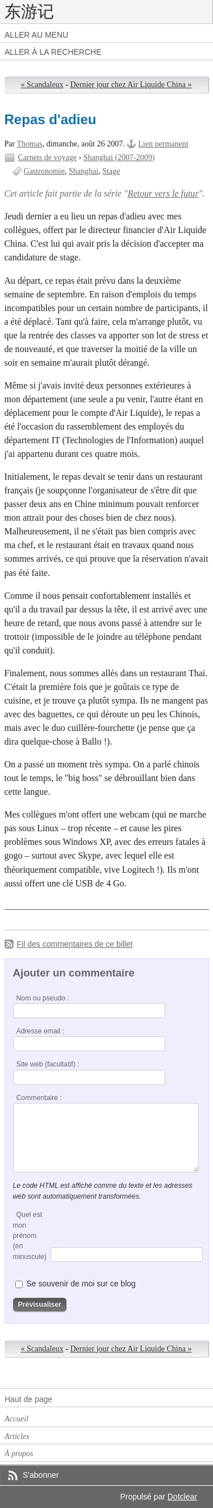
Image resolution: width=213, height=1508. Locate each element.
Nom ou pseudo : (42, 998)
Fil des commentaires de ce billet (75, 944)
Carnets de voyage (47, 157)
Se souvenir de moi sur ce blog (80, 1283)
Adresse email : (40, 1031)
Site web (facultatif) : (48, 1064)
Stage (111, 171)
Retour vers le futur (163, 193)
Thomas (29, 144)
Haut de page (28, 1399)
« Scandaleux (42, 84)
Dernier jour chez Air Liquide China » (130, 84)
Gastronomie (44, 171)
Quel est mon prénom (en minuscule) (30, 1236)
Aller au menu (36, 34)
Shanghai (83, 171)
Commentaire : (39, 1098)
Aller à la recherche (53, 51)
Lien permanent (163, 144)
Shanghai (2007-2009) (119, 157)
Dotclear (182, 1496)
